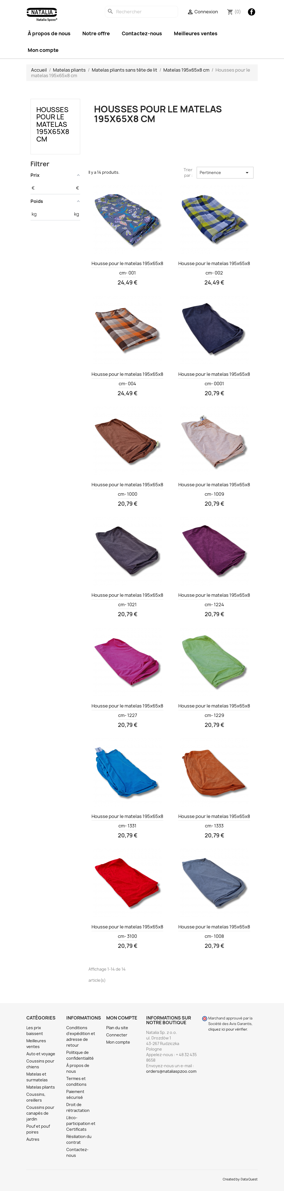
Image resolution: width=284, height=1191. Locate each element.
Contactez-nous (142, 33)
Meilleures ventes (195, 33)
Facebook (251, 12)
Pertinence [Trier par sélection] (225, 172)
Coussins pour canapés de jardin (40, 1113)
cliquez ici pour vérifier (227, 1029)
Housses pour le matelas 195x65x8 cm (52, 124)
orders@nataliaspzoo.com (171, 1071)
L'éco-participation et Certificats (80, 1123)
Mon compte (43, 50)
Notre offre (96, 33)
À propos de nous (49, 33)
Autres (32, 1139)
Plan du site (117, 1027)
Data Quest (249, 1179)
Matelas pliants (40, 1087)
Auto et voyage (40, 1053)
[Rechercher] (141, 11)
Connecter (116, 1035)
